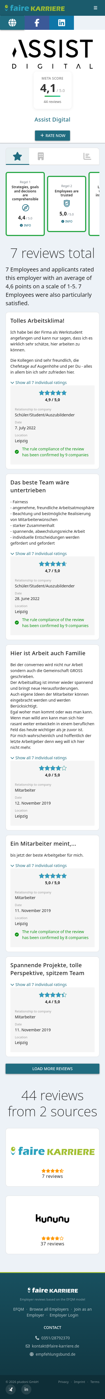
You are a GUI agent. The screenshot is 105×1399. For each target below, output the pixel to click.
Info (25, 225)
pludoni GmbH (28, 1382)
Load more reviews (52, 1068)
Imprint (79, 1382)
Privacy (63, 1382)
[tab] (17, 156)
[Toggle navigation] (95, 8)
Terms (94, 1382)
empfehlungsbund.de (53, 1354)
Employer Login (64, 1315)
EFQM (18, 1309)
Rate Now (52, 135)
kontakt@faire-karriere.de (52, 1346)
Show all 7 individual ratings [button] (38, 382)
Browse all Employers (49, 1309)
